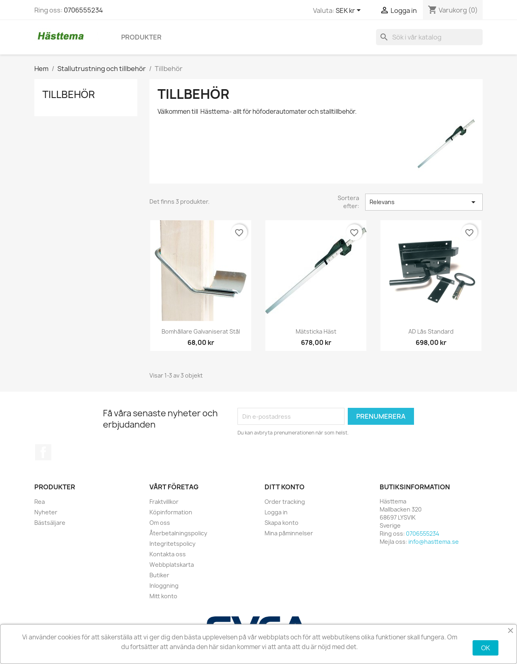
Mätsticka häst (316, 331)
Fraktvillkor (164, 501)
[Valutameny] (350, 11)
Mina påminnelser (289, 533)
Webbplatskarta (171, 564)
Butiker (159, 575)
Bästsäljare (49, 522)
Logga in (276, 512)
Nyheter (45, 512)
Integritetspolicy (172, 543)
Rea (39, 501)
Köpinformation (170, 512)
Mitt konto (163, 596)
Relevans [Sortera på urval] (424, 202)
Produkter (141, 37)
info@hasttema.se (433, 541)
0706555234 (83, 10)
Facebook (43, 452)
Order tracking (285, 501)
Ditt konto (285, 486)
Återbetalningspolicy (178, 533)
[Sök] (429, 37)
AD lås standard (431, 331)
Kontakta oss (167, 554)
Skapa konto (281, 522)
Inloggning (164, 585)
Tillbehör (68, 94)
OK (485, 647)
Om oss (159, 522)
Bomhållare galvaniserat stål (201, 331)
